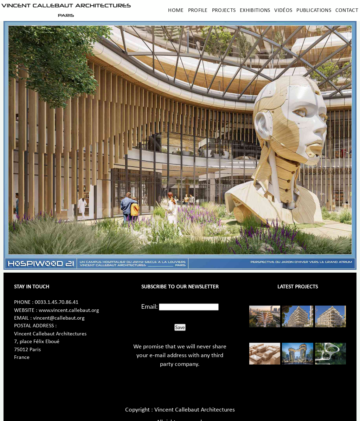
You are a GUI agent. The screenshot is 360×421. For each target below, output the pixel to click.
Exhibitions (255, 10)
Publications (313, 10)
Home (176, 10)
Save (180, 327)
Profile (198, 10)
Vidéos (283, 10)
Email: (149, 306)
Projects (224, 10)
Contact (346, 10)
